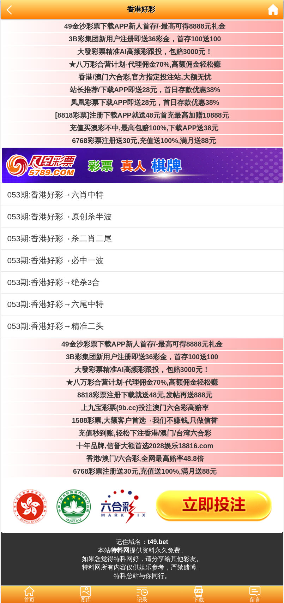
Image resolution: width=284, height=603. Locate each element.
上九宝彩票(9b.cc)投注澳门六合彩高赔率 (142, 408)
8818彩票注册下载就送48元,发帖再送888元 (142, 395)
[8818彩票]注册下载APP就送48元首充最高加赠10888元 (142, 115)
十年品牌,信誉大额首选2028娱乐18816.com (142, 446)
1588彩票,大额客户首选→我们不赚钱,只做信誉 (142, 420)
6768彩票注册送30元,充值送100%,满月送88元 (142, 140)
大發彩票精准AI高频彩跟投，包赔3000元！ (142, 51)
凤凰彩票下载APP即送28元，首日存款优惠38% (142, 102)
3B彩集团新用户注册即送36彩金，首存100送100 (142, 39)
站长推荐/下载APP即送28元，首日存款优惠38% (142, 90)
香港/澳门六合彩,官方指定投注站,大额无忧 (142, 77)
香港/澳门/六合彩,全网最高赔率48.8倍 (142, 458)
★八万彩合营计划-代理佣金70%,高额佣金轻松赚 (142, 64)
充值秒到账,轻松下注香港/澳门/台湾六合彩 (142, 433)
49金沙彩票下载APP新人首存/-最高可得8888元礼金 (142, 26)
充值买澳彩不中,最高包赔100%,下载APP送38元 (142, 128)
